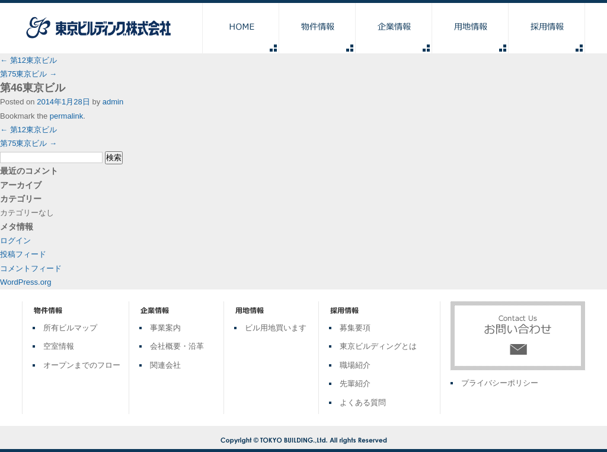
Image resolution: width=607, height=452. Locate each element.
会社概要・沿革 (177, 346)
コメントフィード (31, 268)
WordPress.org (25, 282)
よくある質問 (363, 402)
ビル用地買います (275, 327)
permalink (66, 116)
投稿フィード (23, 254)
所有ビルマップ (70, 327)
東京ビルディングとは (378, 346)
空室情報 (58, 346)
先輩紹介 (355, 383)
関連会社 (165, 365)
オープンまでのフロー (81, 365)
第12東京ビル (28, 60)
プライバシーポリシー (499, 382)
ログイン (15, 240)
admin (113, 101)
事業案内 (165, 327)
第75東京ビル (28, 73)
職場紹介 (355, 365)
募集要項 (355, 327)
